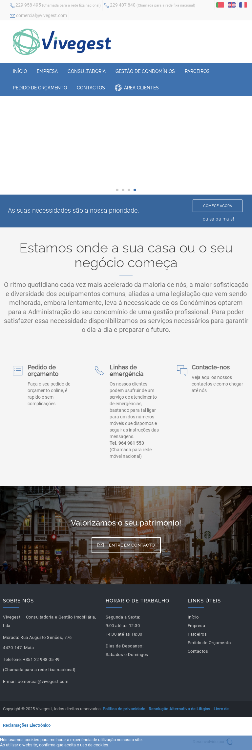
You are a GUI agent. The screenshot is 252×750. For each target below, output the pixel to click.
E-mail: (10, 681)
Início (20, 71)
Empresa (47, 71)
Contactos (91, 87)
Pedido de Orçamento (40, 87)
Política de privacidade (124, 708)
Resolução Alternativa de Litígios (179, 708)
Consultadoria (87, 71)
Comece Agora (217, 205)
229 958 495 (55, 6)
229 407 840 (149, 6)
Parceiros (197, 71)
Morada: (11, 637)
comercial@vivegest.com (38, 16)
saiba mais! (221, 219)
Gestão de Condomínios (145, 71)
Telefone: (12, 659)
